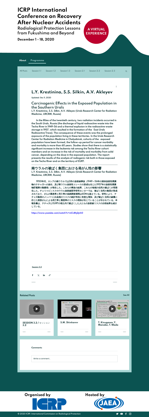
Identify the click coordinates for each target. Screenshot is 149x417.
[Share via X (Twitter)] (38, 275)
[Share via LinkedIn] (44, 275)
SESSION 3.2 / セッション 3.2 (36, 324)
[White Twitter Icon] (117, 413)
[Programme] (37, 60)
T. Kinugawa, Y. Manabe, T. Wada (108, 323)
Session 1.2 (51, 71)
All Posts (23, 71)
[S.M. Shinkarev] (74, 309)
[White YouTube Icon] (121, 413)
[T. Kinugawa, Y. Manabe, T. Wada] (112, 309)
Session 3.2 (37, 267)
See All (126, 295)
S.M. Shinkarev (69, 322)
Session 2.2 (94, 71)
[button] (126, 71)
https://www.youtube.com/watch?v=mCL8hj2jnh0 (57, 213)
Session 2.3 (110, 71)
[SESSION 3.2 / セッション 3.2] (37, 309)
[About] (23, 60)
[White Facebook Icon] (125, 413)
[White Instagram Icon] (130, 413)
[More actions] (116, 86)
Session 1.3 (65, 71)
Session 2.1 (80, 71)
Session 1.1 (36, 71)
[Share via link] (50, 275)
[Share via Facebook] (32, 275)
